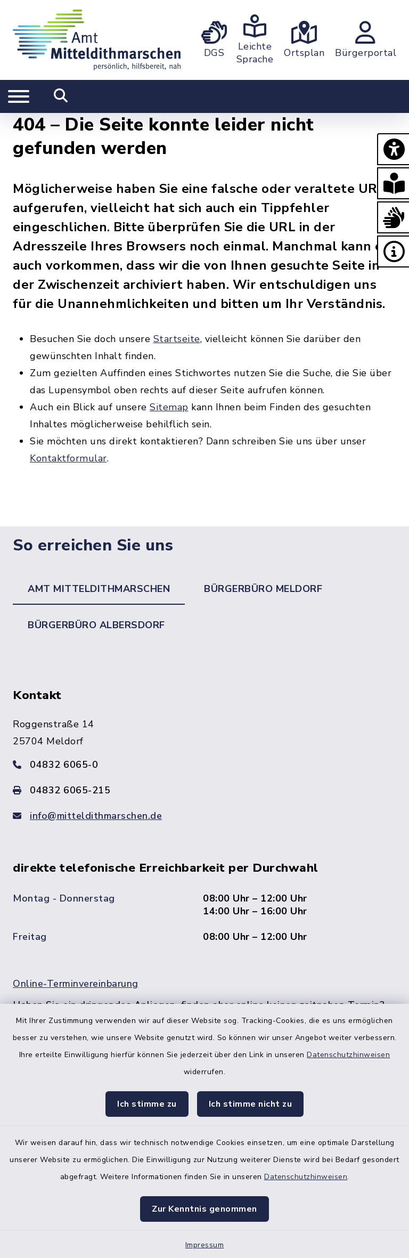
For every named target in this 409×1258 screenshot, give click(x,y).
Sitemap (169, 407)
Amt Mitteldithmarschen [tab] (99, 588)
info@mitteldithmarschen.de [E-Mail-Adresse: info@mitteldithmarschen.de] (96, 815)
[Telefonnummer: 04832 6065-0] (204, 764)
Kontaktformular (68, 458)
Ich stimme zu (147, 1104)
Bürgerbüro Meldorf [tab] (263, 588)
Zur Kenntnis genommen (204, 1209)
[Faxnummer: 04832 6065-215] (204, 790)
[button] (393, 149)
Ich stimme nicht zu (250, 1104)
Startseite (176, 338)
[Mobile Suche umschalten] (61, 96)
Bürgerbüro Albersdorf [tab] (96, 625)
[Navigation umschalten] (18, 96)
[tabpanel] (204, 876)
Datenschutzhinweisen (348, 1055)
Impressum (204, 1245)
